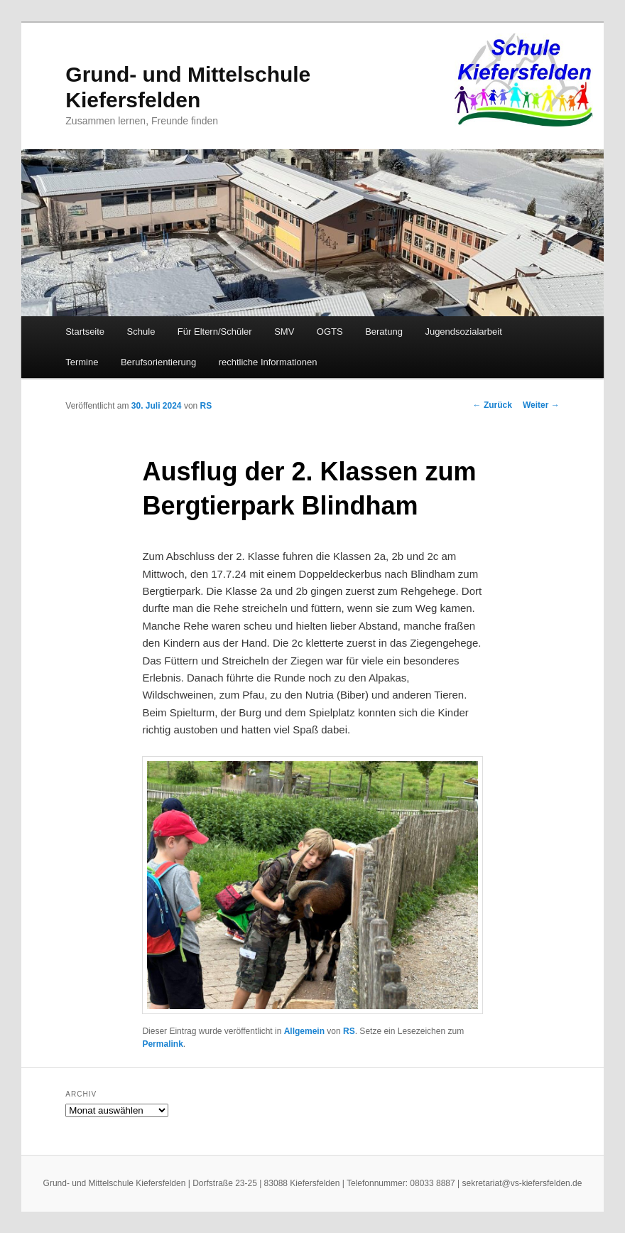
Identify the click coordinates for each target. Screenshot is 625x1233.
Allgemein (304, 1031)
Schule (141, 331)
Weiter (541, 405)
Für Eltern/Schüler (215, 331)
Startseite (84, 331)
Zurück (492, 405)
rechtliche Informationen (268, 362)
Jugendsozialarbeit (463, 331)
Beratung (384, 331)
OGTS (330, 331)
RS (206, 406)
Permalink (162, 1044)
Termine (81, 362)
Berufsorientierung (158, 362)
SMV (284, 331)
